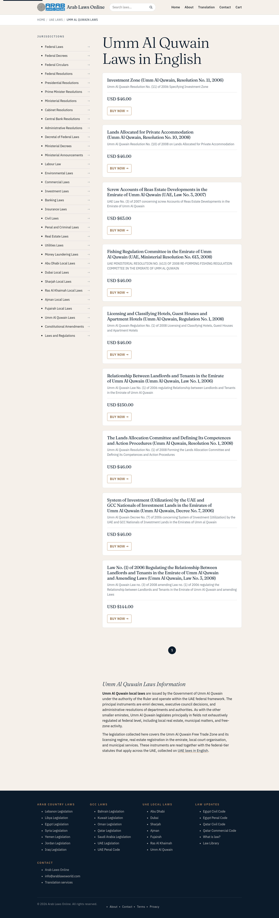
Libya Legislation (56, 818)
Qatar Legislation (109, 831)
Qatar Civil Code (214, 824)
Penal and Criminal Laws (62, 227)
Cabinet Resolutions (59, 110)
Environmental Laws (59, 173)
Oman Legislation (110, 824)
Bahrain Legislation (111, 811)
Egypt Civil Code (214, 811)
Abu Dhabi (157, 811)
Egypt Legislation (57, 824)
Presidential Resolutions (62, 83)
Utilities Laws (54, 245)
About (189, 7)
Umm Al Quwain (161, 850)
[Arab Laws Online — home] (71, 7)
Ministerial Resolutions (61, 101)
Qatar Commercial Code (219, 831)
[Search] (151, 7)
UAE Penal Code (109, 850)
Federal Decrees (56, 56)
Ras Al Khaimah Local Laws (64, 290)
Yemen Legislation (57, 837)
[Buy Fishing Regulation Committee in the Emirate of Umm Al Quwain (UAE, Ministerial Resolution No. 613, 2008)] (119, 292)
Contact (225, 7)
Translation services (59, 882)
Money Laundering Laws (61, 254)
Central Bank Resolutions (62, 119)
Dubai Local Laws (57, 272)
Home (175, 7)
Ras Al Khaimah (161, 843)
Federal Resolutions (58, 74)
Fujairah (156, 837)
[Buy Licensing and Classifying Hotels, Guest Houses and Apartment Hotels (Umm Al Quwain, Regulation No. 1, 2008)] (119, 355)
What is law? (211, 837)
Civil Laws (52, 218)
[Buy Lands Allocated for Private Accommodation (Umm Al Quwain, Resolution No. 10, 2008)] (119, 168)
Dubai (154, 818)
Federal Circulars (56, 65)
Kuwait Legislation (110, 818)
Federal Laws (54, 47)
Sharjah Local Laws (58, 281)
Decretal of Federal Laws (62, 137)
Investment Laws (57, 191)
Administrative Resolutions (63, 128)
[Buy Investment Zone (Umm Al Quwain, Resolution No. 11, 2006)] (119, 111)
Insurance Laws (56, 209)
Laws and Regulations (60, 336)
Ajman (154, 831)
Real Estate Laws (56, 236)
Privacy (154, 907)
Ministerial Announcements (64, 155)
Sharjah (155, 824)
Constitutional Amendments (64, 326)
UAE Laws (56, 20)
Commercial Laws (57, 182)
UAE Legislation (108, 843)
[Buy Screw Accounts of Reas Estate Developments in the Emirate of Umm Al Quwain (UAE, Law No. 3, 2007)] (119, 230)
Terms (141, 907)
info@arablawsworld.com (62, 876)
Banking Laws (54, 200)
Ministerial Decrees (58, 146)
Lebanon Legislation (59, 811)
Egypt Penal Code (215, 818)
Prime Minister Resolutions (63, 92)
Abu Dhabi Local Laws (60, 263)
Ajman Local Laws (57, 299)
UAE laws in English (193, 750)
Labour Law (53, 164)
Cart (239, 7)
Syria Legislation (56, 831)
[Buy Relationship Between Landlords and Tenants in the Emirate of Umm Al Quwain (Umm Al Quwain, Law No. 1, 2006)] (119, 417)
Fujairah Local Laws (58, 308)
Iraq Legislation (55, 850)
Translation (206, 7)
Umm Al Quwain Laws (60, 318)
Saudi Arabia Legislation (114, 837)
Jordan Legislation (57, 843)
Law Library (211, 843)
